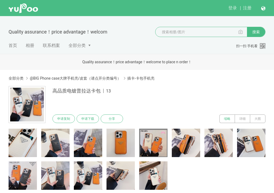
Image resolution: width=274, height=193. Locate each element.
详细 (242, 119)
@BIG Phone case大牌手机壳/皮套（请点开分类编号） (75, 78)
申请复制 (63, 119)
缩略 (227, 119)
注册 (247, 7)
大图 (257, 119)
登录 (232, 7)
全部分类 (77, 45)
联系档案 (51, 45)
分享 (112, 119)
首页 (13, 45)
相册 (30, 45)
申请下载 (87, 119)
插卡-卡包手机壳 (141, 78)
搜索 (256, 32)
